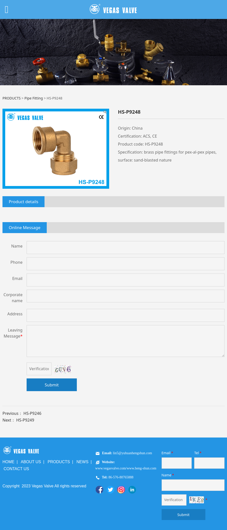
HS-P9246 (32, 413)
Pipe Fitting (33, 98)
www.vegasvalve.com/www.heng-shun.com (125, 468)
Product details (23, 201)
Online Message (24, 227)
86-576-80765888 (121, 477)
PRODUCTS (11, 98)
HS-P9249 (25, 420)
